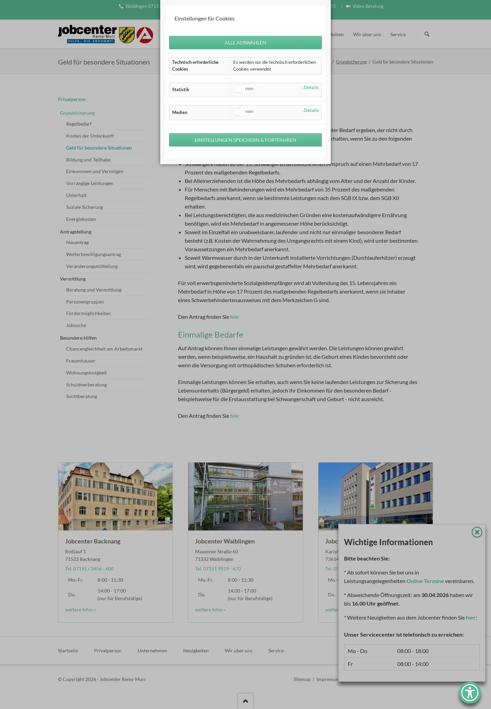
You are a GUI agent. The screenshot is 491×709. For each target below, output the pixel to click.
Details (311, 88)
